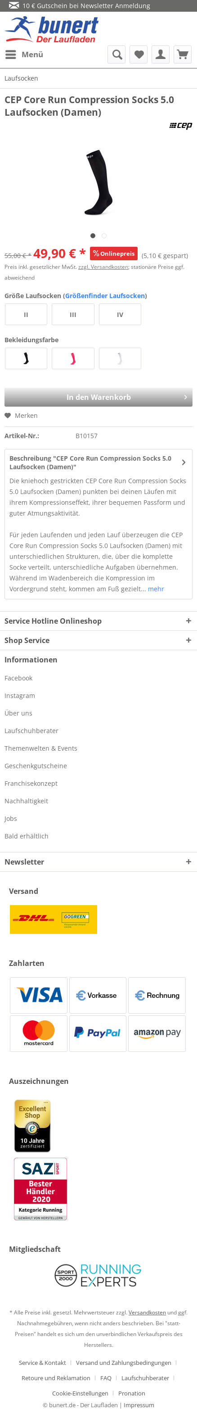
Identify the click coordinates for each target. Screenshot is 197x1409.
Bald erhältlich (26, 836)
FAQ (106, 1378)
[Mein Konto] (161, 54)
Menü (24, 53)
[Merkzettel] (139, 54)
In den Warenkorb (110, 395)
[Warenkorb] (183, 54)
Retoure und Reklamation (56, 1378)
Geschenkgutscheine (35, 765)
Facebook (18, 678)
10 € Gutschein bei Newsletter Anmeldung (79, 5)
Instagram (19, 695)
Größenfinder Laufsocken (105, 295)
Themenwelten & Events (40, 748)
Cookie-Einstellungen (80, 1393)
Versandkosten (147, 1312)
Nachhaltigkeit (26, 801)
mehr (155, 588)
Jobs (10, 818)
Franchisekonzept (31, 783)
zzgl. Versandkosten (103, 267)
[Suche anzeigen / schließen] (116, 54)
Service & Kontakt (42, 1363)
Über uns (18, 713)
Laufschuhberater (31, 730)
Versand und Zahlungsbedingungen (123, 1363)
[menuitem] (24, 54)
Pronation (131, 1393)
